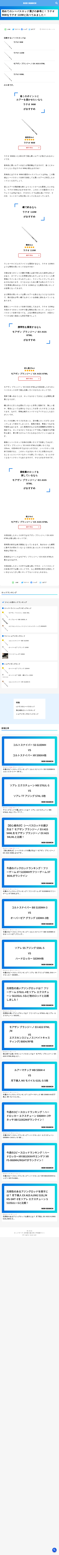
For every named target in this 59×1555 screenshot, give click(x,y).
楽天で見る (29, 147)
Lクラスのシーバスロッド (25, 706)
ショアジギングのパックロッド (27, 714)
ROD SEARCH (29, 3)
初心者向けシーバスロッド (25, 710)
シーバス (51, 29)
